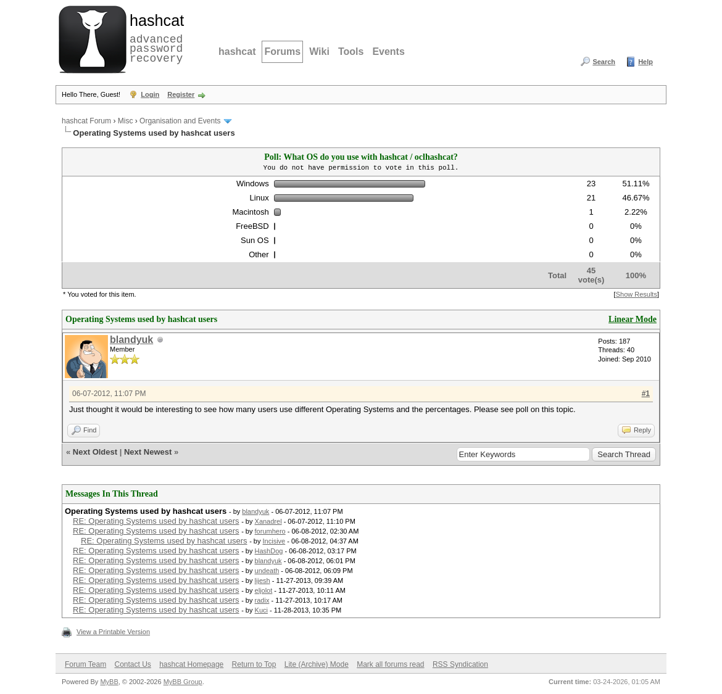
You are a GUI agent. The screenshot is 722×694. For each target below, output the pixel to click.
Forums (282, 51)
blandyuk (131, 339)
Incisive (274, 541)
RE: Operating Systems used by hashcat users (156, 521)
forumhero (270, 531)
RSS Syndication (460, 664)
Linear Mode (632, 319)
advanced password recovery (154, 38)
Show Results (636, 294)
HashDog (269, 551)
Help (645, 61)
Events (388, 51)
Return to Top (254, 664)
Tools (350, 51)
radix (262, 600)
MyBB (109, 681)
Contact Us (132, 664)
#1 (646, 393)
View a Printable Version (113, 631)
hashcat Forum (86, 121)
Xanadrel (268, 521)
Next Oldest (95, 451)
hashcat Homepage (191, 664)
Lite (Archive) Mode (316, 664)
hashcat (236, 51)
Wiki (319, 51)
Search (603, 61)
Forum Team (85, 664)
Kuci (261, 610)
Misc (125, 121)
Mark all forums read (390, 664)
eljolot (264, 590)
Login (150, 94)
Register (180, 94)
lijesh (262, 580)
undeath (267, 570)
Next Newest (148, 451)
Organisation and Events (179, 121)
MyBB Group (183, 681)
